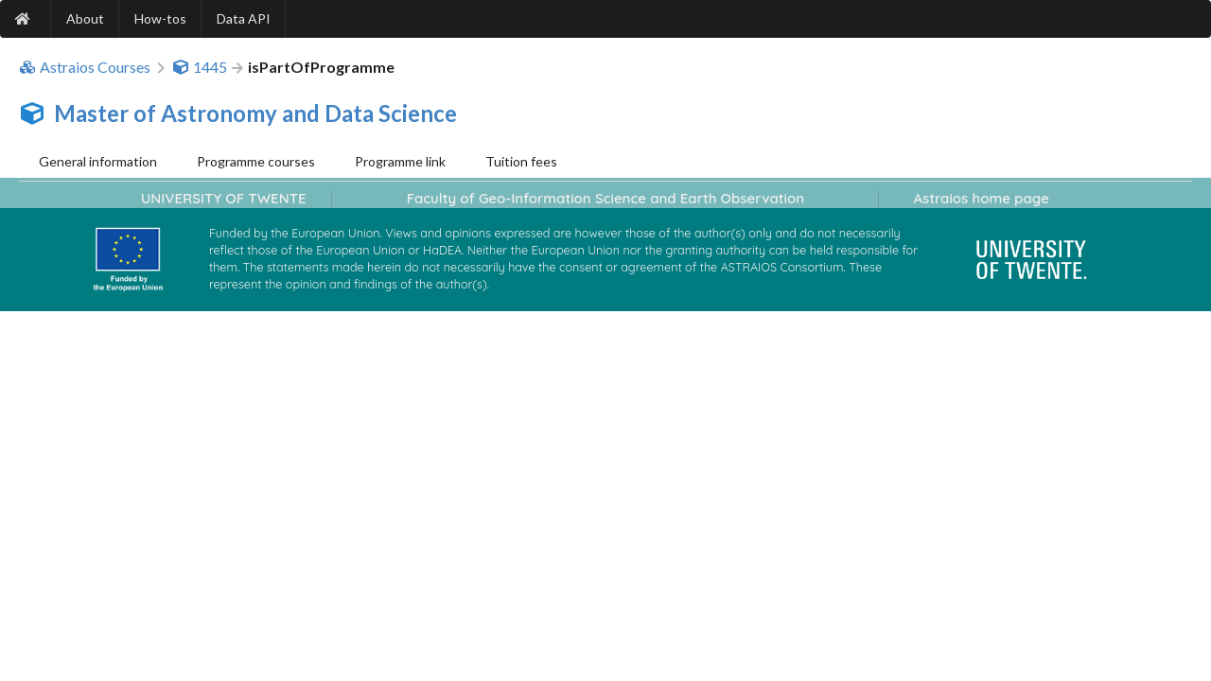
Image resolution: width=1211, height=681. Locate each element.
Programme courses (256, 161)
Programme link (400, 161)
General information (98, 161)
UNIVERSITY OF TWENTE (224, 198)
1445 (199, 67)
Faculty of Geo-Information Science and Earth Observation (605, 198)
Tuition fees (521, 161)
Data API (244, 18)
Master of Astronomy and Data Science (255, 113)
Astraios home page (980, 198)
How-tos (160, 18)
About (85, 18)
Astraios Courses (84, 67)
